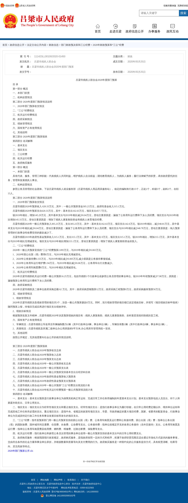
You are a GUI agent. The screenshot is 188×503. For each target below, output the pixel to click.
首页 (98, 31)
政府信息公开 (135, 31)
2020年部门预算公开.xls (20, 451)
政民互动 (173, 31)
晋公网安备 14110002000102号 (61, 495)
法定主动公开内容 (36, 45)
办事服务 (154, 31)
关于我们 (85, 480)
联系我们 (72, 480)
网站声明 (58, 480)
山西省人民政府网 (25, 5)
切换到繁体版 (169, 5)
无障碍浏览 (182, 5)
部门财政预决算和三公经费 (75, 45)
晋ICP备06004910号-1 (62, 491)
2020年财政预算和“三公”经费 (108, 45)
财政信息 (54, 45)
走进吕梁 (115, 31)
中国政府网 (7, 5)
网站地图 (44, 480)
